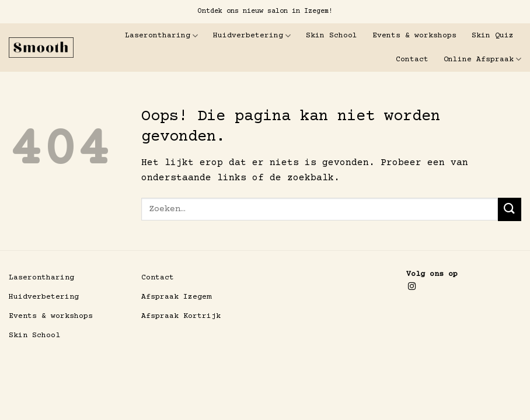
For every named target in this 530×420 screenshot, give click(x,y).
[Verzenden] (509, 209)
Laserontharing (161, 35)
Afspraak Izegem (176, 297)
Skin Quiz (493, 36)
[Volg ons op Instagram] (412, 286)
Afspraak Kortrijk (181, 316)
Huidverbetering (252, 35)
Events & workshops (414, 36)
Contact (412, 59)
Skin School (331, 36)
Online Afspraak (482, 59)
